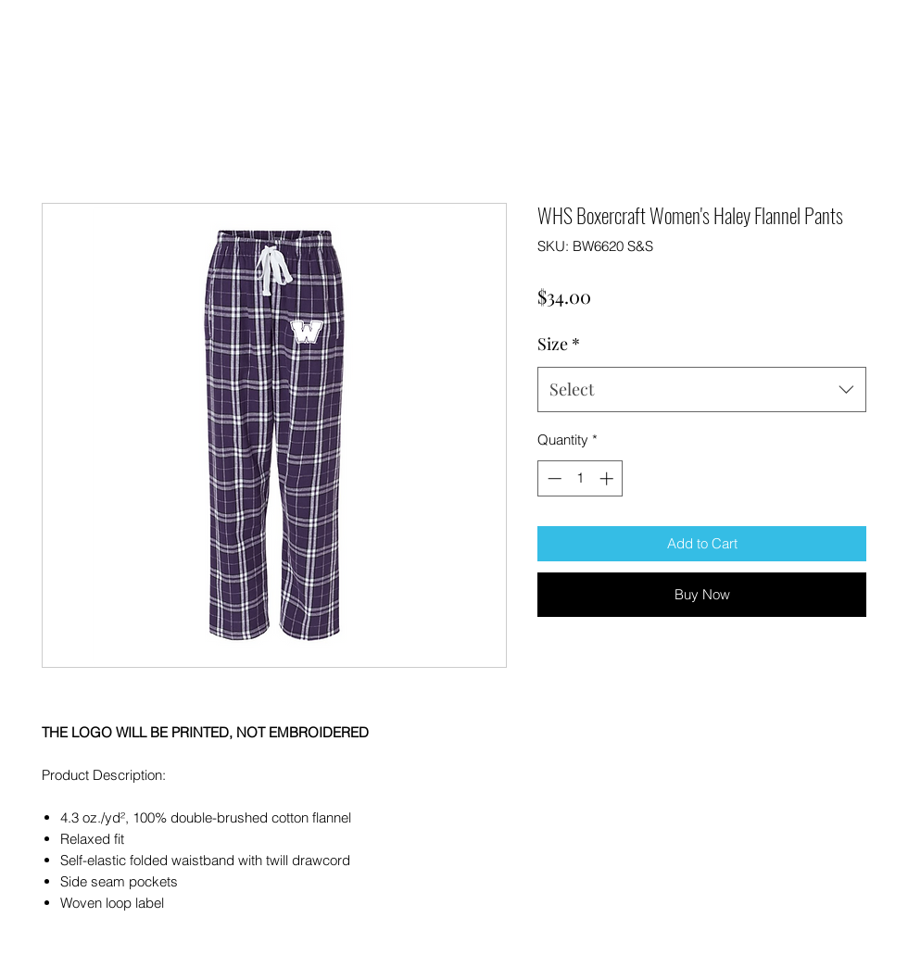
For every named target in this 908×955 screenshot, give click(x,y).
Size (558, 344)
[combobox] (701, 390)
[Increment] (608, 478)
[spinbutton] (580, 478)
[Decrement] (552, 478)
